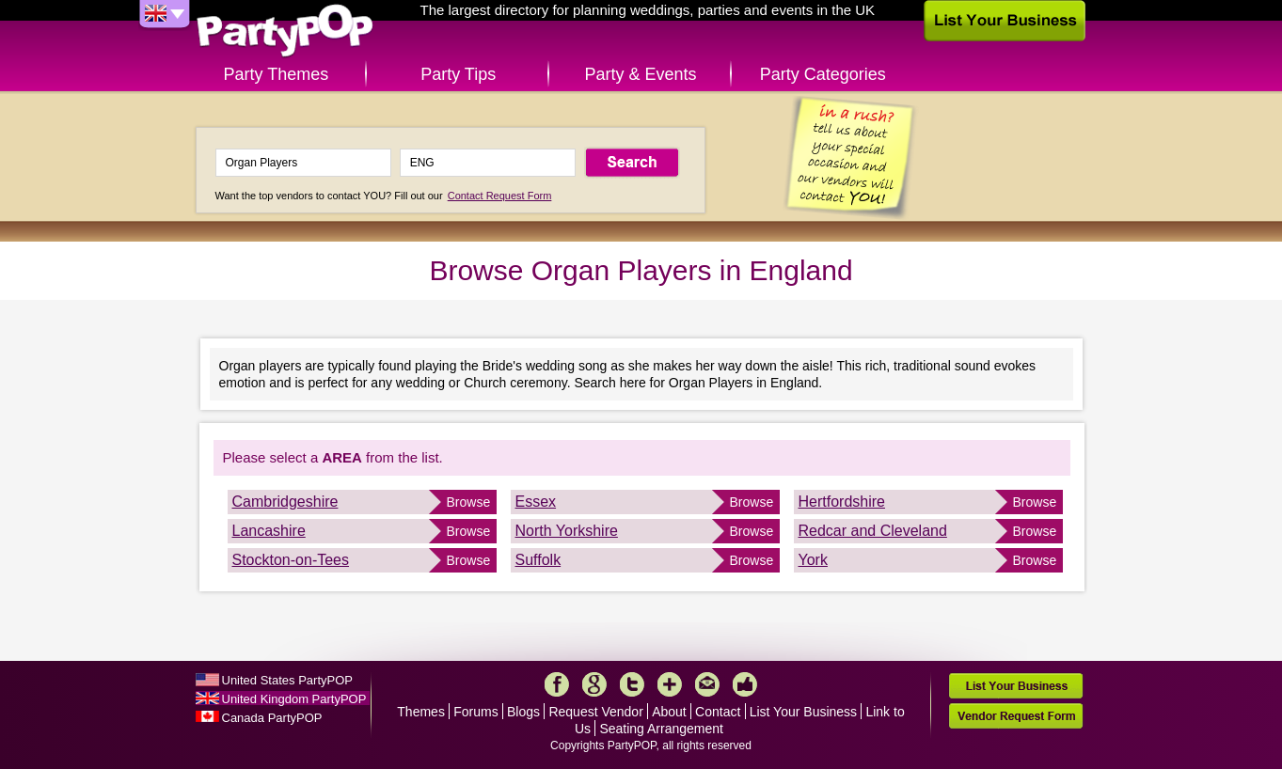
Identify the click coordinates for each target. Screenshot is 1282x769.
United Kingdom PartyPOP (294, 699)
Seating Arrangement (661, 728)
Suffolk (538, 560)
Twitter (632, 684)
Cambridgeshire (285, 502)
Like (745, 684)
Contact (717, 711)
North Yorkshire (566, 531)
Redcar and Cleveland (873, 531)
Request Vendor (595, 711)
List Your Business (803, 711)
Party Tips (458, 74)
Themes (421, 711)
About (669, 711)
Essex (536, 502)
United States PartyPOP (287, 680)
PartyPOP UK (285, 31)
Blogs (523, 711)
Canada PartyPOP (272, 718)
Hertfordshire (842, 502)
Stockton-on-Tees (291, 560)
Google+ (594, 684)
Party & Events (640, 74)
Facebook (557, 684)
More (669, 684)
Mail (707, 684)
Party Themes (276, 74)
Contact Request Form (500, 195)
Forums (475, 711)
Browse (469, 502)
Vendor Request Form (1016, 716)
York (813, 560)
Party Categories (823, 74)
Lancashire (269, 531)
